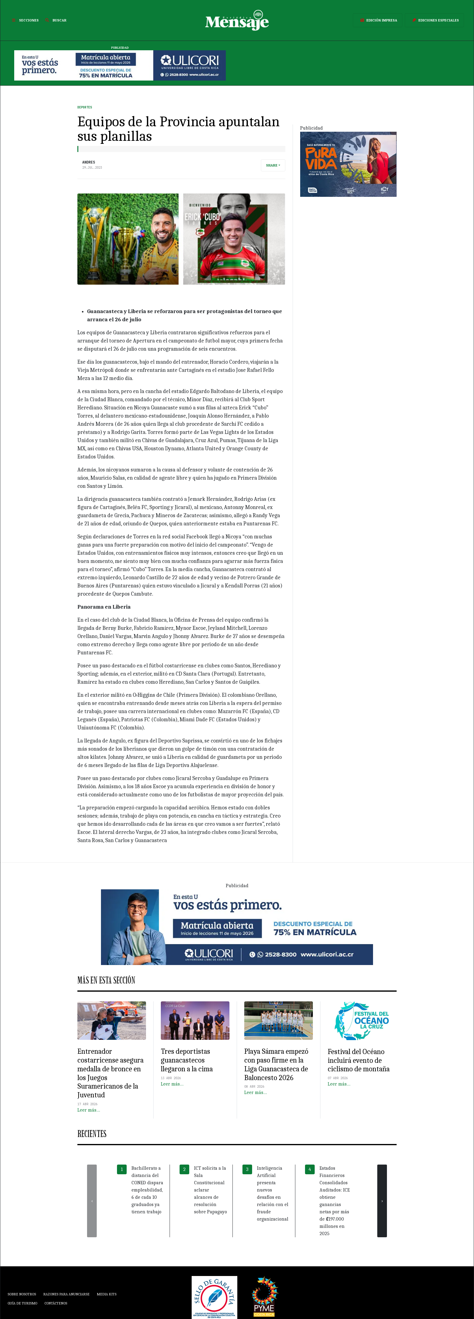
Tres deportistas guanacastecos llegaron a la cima (187, 1060)
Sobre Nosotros (22, 1294)
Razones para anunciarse (66, 1294)
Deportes (84, 107)
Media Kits (106, 1294)
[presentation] (92, 1201)
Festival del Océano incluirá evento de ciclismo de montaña (359, 1060)
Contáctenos (55, 1303)
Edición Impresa (377, 20)
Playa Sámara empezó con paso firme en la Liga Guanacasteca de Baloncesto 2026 (276, 1064)
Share (272, 165)
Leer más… (88, 1110)
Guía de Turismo (22, 1303)
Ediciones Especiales (434, 20)
